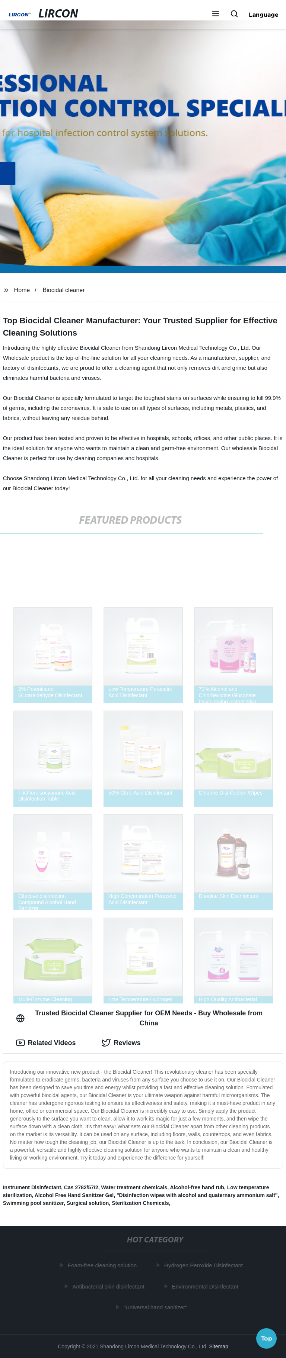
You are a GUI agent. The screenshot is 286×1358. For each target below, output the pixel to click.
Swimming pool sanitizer (33, 1203)
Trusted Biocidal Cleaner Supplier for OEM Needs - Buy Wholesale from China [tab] (139, 1018)
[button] (215, 14)
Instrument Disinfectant (32, 1187)
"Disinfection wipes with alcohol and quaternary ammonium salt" (197, 1195)
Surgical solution (88, 1203)
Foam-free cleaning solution (103, 1265)
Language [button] (264, 14)
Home (22, 290)
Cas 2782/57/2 (81, 1187)
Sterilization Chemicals (140, 1203)
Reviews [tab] (121, 1042)
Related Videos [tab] (46, 1042)
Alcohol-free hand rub (197, 1187)
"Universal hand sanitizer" (156, 1307)
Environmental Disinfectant (206, 1286)
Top (266, 1338)
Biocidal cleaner (64, 290)
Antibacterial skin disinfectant (109, 1286)
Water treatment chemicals (134, 1187)
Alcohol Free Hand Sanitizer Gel (74, 1195)
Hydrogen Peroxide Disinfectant (204, 1265)
